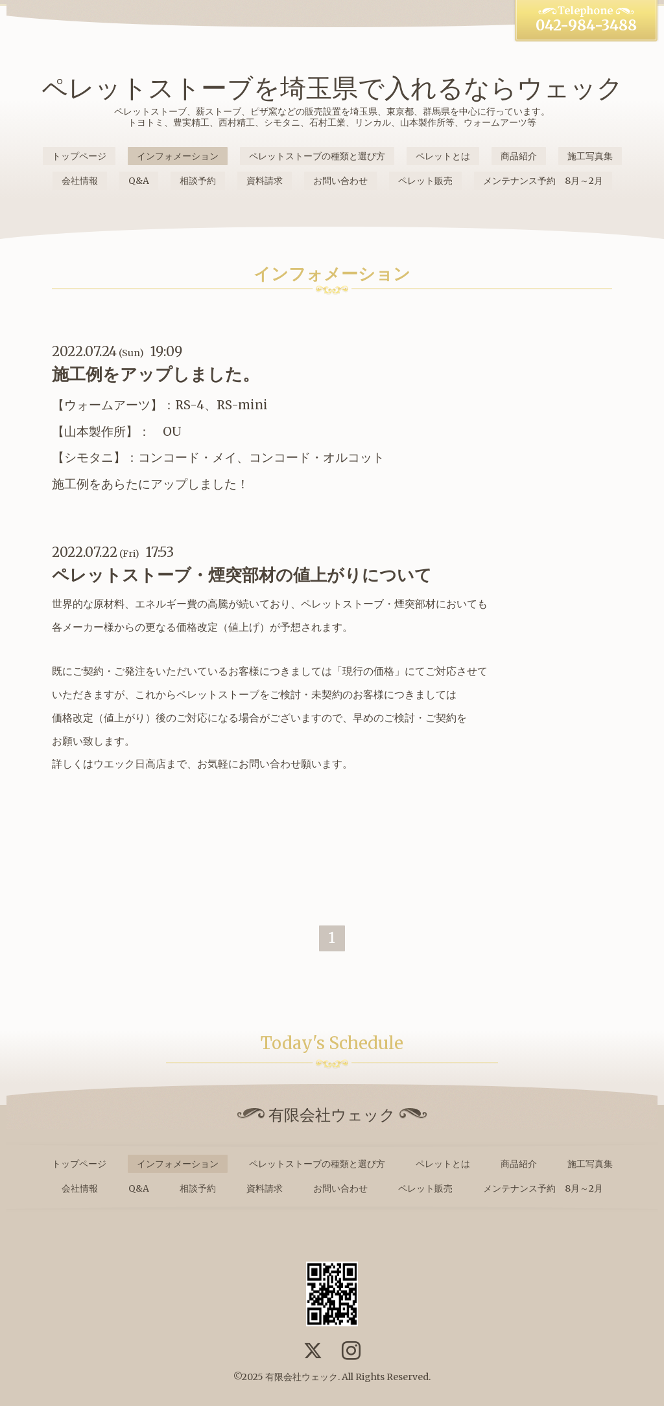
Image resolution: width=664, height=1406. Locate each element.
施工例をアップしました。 (155, 374)
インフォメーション (178, 156)
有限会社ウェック (301, 1377)
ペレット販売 (425, 181)
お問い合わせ (340, 181)
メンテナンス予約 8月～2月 (543, 181)
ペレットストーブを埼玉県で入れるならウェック (332, 88)
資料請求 (264, 181)
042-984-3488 (586, 25)
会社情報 (80, 181)
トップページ (79, 156)
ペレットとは (443, 156)
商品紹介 (519, 156)
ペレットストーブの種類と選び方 (317, 156)
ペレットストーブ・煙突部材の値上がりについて (242, 574)
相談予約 (198, 181)
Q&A (138, 181)
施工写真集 (590, 156)
